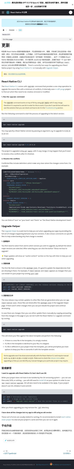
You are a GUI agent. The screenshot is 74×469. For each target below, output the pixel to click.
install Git (42, 380)
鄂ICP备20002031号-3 (43, 464)
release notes (55, 358)
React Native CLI (26, 68)
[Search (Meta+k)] (70, 12)
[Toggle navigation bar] (3, 12)
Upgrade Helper (52, 68)
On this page (8, 39)
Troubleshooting (51, 108)
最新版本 (40, 24)
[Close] (72, 4)
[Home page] (3, 30)
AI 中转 (7, 3)
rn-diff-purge (60, 89)
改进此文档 (9, 440)
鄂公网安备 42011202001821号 (62, 464)
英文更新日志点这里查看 (16, 74)
